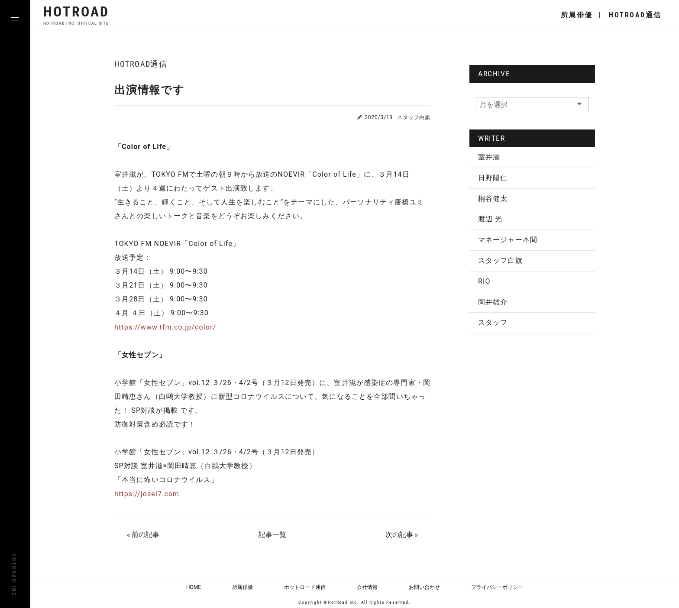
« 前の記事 (143, 534)
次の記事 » (401, 534)
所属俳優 (242, 587)
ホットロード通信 (305, 587)
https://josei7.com (146, 493)
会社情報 (367, 587)
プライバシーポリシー (497, 587)
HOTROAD (77, 15)
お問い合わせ (424, 587)
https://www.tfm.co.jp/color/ (165, 327)
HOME (193, 587)
